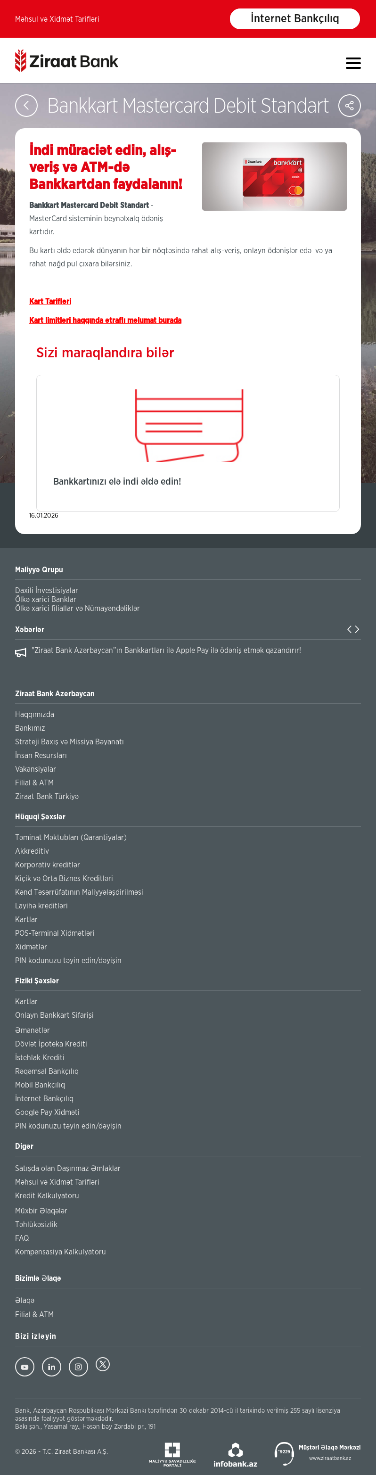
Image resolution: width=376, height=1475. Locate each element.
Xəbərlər (29, 630)
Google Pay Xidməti (47, 1112)
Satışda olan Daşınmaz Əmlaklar (68, 1168)
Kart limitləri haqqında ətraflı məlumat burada (105, 320)
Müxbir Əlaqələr (41, 1211)
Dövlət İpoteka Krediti (51, 1044)
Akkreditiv (32, 851)
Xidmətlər (31, 947)
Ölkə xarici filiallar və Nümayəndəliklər (77, 608)
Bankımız (30, 728)
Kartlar (26, 919)
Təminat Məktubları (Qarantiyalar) (71, 837)
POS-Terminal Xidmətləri (55, 933)
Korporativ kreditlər (47, 865)
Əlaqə (24, 1300)
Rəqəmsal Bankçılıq (47, 1071)
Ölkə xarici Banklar (45, 599)
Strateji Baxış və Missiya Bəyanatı (69, 742)
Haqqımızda (34, 714)
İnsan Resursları (41, 755)
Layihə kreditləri (41, 906)
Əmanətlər (32, 1030)
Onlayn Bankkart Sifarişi (54, 1015)
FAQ (22, 1238)
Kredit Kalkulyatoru (47, 1196)
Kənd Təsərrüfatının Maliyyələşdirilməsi (79, 892)
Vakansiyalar (35, 769)
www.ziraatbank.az (330, 1458)
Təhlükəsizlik (36, 1224)
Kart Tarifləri (50, 301)
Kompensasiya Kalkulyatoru (60, 1252)
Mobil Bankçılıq (40, 1085)
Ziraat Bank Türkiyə (47, 796)
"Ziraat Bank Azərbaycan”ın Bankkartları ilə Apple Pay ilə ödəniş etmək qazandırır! (166, 650)
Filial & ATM (34, 783)
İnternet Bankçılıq (295, 19)
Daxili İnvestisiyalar (46, 590)
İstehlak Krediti (40, 1058)
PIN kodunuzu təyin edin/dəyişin (68, 960)
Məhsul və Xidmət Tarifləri (57, 19)
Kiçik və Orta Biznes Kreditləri (64, 878)
